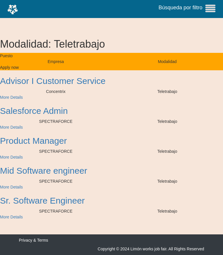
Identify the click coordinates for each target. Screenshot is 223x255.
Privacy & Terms (33, 240)
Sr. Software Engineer (42, 200)
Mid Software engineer (43, 170)
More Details (11, 97)
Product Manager (33, 141)
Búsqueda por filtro (187, 8)
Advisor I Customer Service (52, 81)
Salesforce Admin (34, 111)
